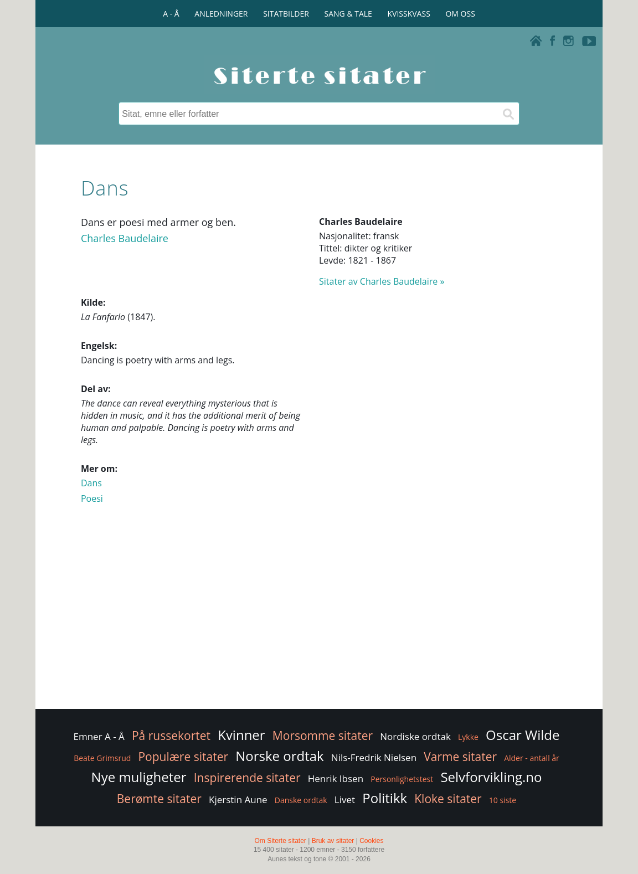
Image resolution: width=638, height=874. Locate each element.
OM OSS (460, 13)
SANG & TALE (348, 13)
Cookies (371, 841)
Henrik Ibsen (335, 778)
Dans (91, 483)
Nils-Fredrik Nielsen (373, 757)
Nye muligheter (139, 777)
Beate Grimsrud (102, 758)
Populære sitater (183, 756)
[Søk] (507, 113)
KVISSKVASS (409, 13)
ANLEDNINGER (221, 13)
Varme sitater (460, 756)
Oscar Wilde (522, 735)
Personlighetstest (402, 779)
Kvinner (241, 735)
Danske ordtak (301, 800)
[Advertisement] (319, 618)
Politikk (384, 798)
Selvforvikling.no (491, 777)
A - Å (171, 13)
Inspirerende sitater (247, 777)
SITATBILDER (286, 13)
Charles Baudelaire (124, 238)
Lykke (468, 737)
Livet (345, 799)
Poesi (92, 498)
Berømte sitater (159, 798)
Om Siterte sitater (280, 841)
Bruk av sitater (333, 841)
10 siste (502, 800)
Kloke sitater (447, 798)
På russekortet (171, 735)
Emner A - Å (99, 736)
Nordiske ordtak (415, 736)
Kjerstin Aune (238, 799)
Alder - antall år (531, 758)
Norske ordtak (279, 756)
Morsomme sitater (322, 735)
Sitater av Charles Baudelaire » (381, 281)
